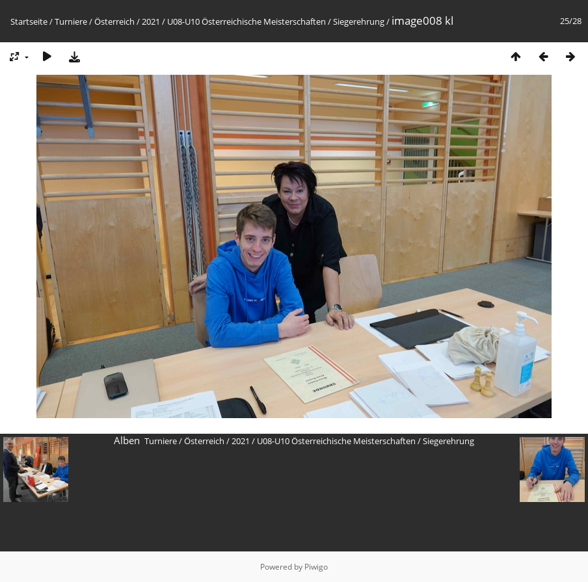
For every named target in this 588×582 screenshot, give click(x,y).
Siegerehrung (358, 21)
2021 (151, 21)
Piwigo (316, 566)
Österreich (114, 21)
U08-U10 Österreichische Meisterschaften (246, 21)
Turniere (71, 21)
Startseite (28, 21)
